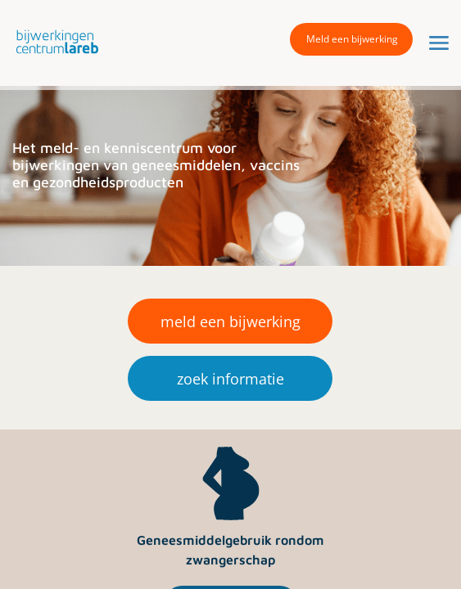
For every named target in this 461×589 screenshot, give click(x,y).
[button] (53, 41)
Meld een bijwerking (352, 39)
